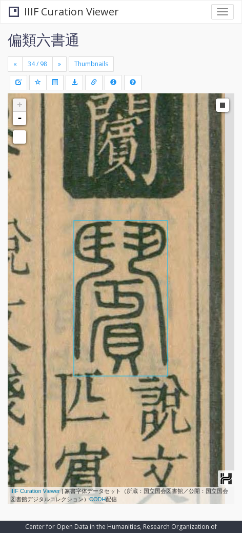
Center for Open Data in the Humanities (82, 526)
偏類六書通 (43, 39)
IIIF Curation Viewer (64, 11)
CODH (97, 499)
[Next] (59, 64)
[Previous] (15, 64)
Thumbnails (91, 64)
